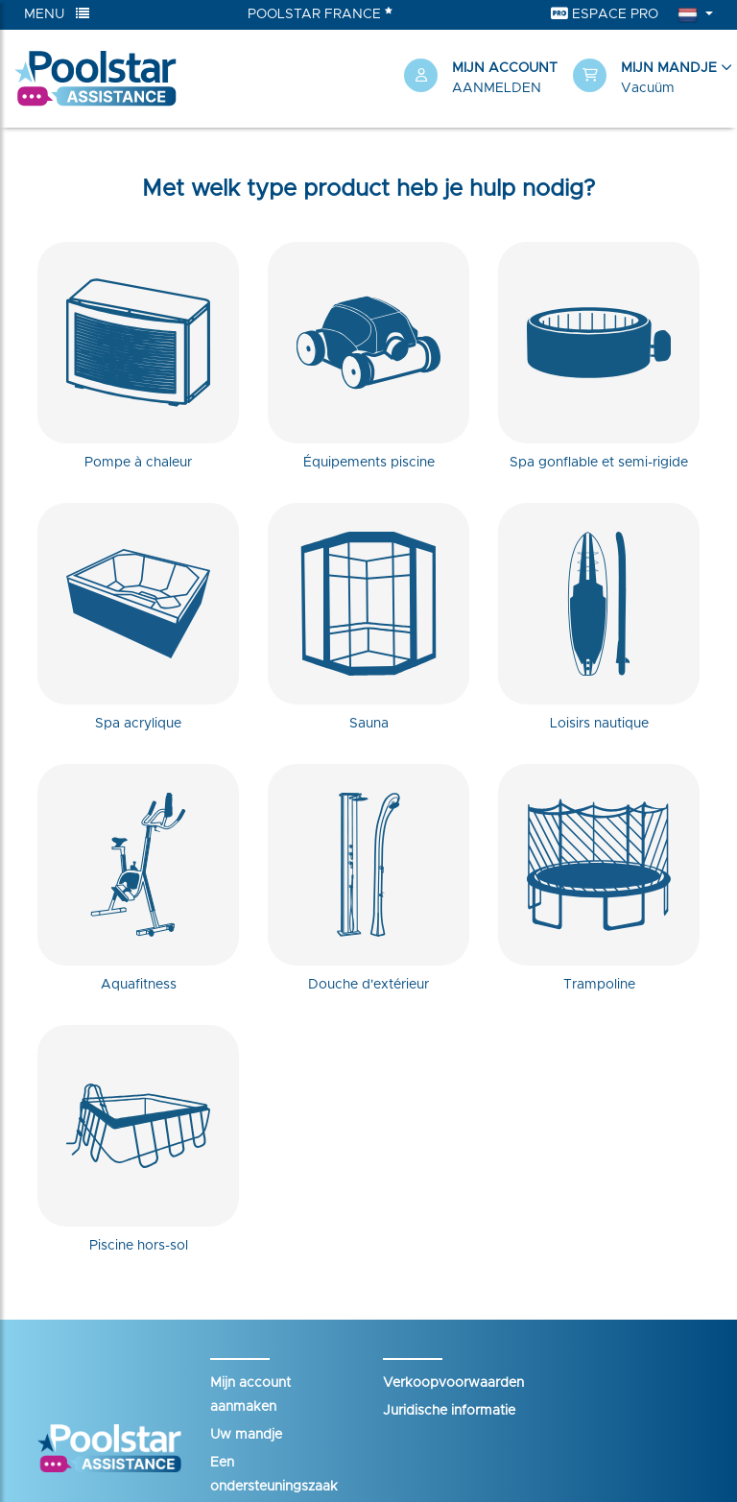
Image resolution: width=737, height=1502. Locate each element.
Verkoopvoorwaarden (453, 1383)
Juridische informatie (449, 1411)
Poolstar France (320, 13)
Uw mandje (246, 1435)
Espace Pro (604, 14)
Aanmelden (496, 88)
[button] (648, 79)
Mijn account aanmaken (250, 1395)
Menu (56, 14)
